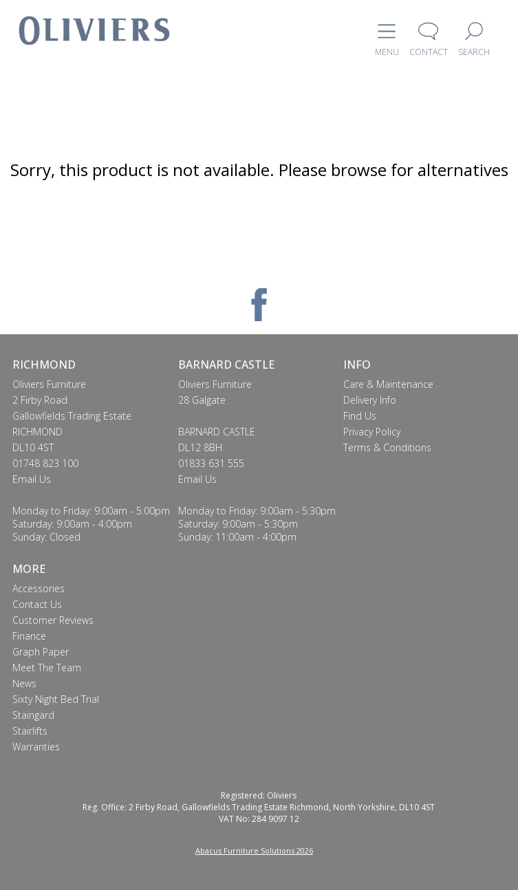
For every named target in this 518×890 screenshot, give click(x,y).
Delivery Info (369, 399)
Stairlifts (29, 730)
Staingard (33, 714)
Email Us (31, 479)
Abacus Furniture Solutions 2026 (254, 850)
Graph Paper (40, 651)
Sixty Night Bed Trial (55, 699)
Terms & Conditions (387, 447)
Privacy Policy (371, 431)
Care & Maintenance (388, 384)
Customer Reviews (53, 620)
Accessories (38, 588)
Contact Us (37, 604)
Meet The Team (46, 667)
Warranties (36, 746)
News (24, 683)
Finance (29, 635)
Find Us (359, 415)
